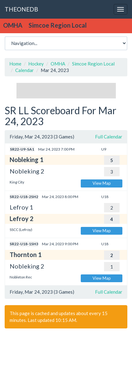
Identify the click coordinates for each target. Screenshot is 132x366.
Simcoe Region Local (93, 63)
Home (15, 63)
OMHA (58, 63)
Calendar (24, 70)
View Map (102, 183)
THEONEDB (21, 9)
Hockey (36, 63)
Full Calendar (108, 136)
